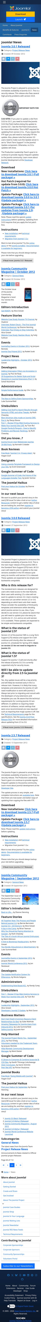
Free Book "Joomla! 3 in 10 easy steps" (16, 453)
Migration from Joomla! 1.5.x (16, 239)
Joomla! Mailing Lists (11, 1221)
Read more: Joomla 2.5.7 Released (17, 867)
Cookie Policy (9, 1298)
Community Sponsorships (13, 1254)
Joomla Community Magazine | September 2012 (20, 876)
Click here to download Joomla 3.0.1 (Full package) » (20, 174)
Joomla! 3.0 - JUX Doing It (11, 926)
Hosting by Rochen (20, 1320)
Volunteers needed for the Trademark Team (19, 1043)
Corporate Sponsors (11, 1249)
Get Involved (8, 1195)
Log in (34, 1300)
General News (18, 275)
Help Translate (10, 1300)
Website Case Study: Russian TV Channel (17, 319)
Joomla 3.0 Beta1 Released (15, 1118)
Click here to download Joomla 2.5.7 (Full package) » (20, 812)
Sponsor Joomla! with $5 (27, 1298)
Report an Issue (23, 1300)
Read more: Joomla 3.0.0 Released (17, 727)
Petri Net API (6, 1067)
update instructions (27, 829)
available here (28, 795)
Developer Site (7, 788)
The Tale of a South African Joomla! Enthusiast (20, 936)
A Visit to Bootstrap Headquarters (15, 941)
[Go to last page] (20, 1165)
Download (20, 14)
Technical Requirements (14, 714)
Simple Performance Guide (12, 390)
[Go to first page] (3, 1165)
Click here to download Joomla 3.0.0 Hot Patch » (19, 187)
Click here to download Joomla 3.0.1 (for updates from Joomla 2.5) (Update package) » (20, 208)
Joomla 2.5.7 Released (15, 735)
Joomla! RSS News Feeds (13, 1230)
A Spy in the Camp (8, 928)
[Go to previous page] (8, 1165)
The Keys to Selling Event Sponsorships (17, 398)
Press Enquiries (21, 34)
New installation (11, 233)
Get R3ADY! (6, 311)
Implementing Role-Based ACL (13, 985)
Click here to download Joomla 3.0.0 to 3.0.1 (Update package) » (20, 197)
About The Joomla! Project (13, 1200)
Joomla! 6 (25, 30)
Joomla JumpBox (18, 246)
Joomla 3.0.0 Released (15, 518)
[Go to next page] (16, 1165)
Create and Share (10, 1191)
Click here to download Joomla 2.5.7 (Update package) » (20, 822)
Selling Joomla (7, 1029)
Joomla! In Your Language (13, 1216)
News (34, 30)
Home (5, 25)
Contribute (7, 34)
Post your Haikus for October (13, 486)
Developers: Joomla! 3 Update (13, 1010)
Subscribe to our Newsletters (18, 1265)
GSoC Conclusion (8, 1065)
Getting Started (9, 1186)
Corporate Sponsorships (13, 1245)
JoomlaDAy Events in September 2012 (16, 958)
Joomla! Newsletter (11, 1225)
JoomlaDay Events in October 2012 (15, 346)
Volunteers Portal (10, 1258)
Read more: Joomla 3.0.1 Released (17, 260)
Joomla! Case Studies (11, 1207)
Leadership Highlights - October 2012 (16, 360)
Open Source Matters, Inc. (25, 1311)
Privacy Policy (30, 1295)
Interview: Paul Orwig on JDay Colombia (17, 330)
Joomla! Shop (8, 1212)
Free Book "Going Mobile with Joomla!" (17, 1076)
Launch (20, 19)
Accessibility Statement (14, 1295)
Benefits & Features (11, 30)
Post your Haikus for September (14, 1087)
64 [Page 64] (12, 1165)
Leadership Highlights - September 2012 (17, 1005)
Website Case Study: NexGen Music (15, 335)
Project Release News (21, 50)
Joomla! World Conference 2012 (14, 963)
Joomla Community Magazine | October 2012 (18, 270)
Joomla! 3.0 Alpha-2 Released (16, 1121)
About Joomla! (16, 25)
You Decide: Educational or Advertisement (18, 947)
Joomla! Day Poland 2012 (11, 351)
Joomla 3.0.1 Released (15, 46)
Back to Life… (6, 912)
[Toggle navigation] (4, 2)
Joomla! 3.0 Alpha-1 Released (16, 1129)
